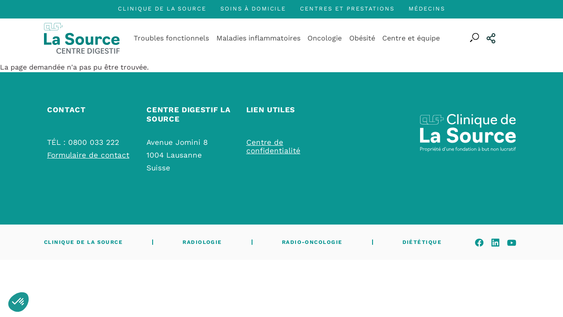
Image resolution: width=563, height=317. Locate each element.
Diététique (422, 242)
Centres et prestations (347, 8)
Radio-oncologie (312, 242)
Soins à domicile (253, 8)
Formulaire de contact (88, 155)
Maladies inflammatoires (258, 38)
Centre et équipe (411, 38)
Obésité (362, 38)
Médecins (427, 8)
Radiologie (202, 242)
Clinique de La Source (162, 8)
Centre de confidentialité (273, 146)
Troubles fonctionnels (171, 38)
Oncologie (324, 38)
